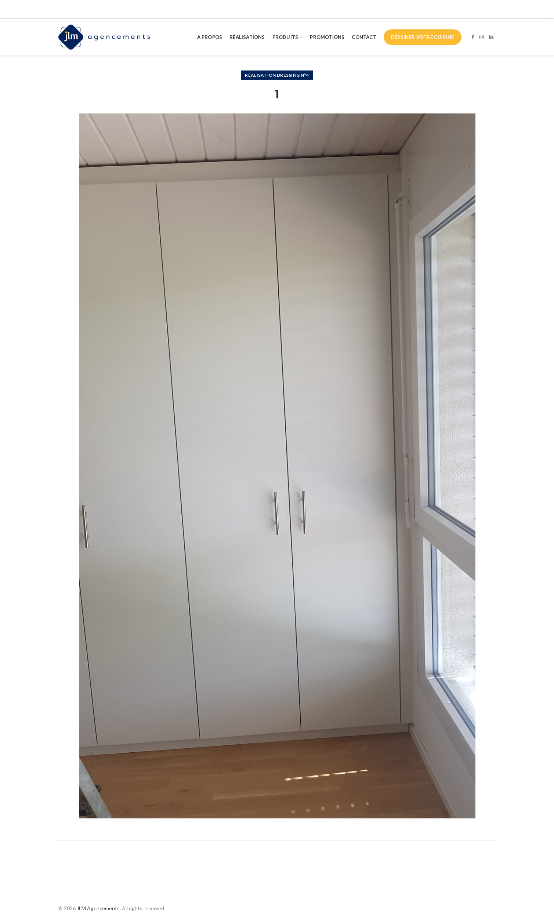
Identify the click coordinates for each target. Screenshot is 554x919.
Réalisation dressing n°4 (277, 75)
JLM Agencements (98, 908)
